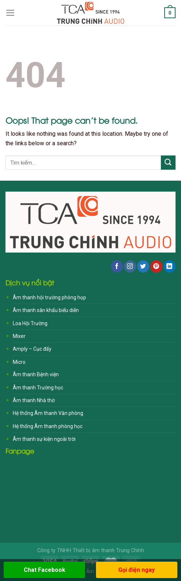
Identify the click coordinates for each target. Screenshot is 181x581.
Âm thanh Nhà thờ (34, 400)
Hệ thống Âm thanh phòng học (47, 426)
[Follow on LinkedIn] (169, 266)
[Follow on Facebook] (117, 266)
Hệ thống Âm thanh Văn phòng (48, 413)
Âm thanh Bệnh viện (36, 374)
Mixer (19, 336)
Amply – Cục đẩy (32, 349)
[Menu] (10, 12)
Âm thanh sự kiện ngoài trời (44, 439)
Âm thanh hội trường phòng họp (49, 297)
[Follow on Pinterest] (156, 266)
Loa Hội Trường (30, 323)
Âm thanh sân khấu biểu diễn (46, 310)
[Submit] (168, 162)
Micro (19, 362)
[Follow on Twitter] (143, 266)
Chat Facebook (44, 569)
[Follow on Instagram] (130, 266)
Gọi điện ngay (136, 569)
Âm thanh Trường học (38, 387)
